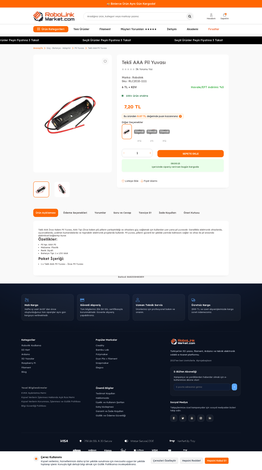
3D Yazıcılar (27, 358)
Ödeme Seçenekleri (75, 212)
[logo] (53, 16)
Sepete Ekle (191, 153)
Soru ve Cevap (122, 212)
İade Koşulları (167, 212)
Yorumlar (100, 212)
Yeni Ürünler (81, 29)
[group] (72, 113)
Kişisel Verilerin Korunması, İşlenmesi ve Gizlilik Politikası (51, 401)
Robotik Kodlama (31, 345)
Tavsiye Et (145, 212)
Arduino (25, 354)
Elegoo (99, 367)
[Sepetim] (225, 16)
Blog (24, 371)
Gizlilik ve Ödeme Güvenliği (111, 415)
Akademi (192, 29)
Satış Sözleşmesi (105, 406)
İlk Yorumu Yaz (144, 69)
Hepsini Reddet (191, 460)
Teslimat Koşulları (105, 393)
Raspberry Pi (28, 362)
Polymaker (102, 354)
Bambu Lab (102, 349)
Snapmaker (102, 362)
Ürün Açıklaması (46, 212)
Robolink (137, 77)
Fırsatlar (213, 29)
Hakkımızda (102, 397)
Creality (100, 345)
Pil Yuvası (79, 48)
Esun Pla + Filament (106, 358)
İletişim (172, 29)
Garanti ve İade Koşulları (109, 411)
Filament (105, 29)
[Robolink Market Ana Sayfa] (205, 342)
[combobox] (138, 16)
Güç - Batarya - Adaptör (59, 48)
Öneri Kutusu (192, 212)
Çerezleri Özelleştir (164, 460)
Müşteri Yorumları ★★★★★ (139, 29)
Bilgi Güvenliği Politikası (33, 405)
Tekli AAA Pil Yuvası (97, 48)
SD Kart (25, 349)
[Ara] (189, 16)
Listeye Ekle (130, 180)
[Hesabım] (211, 16)
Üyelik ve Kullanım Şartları (110, 402)
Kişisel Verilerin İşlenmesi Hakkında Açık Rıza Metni (48, 397)
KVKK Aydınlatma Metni (33, 393)
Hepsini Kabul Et (216, 460)
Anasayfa (38, 48)
